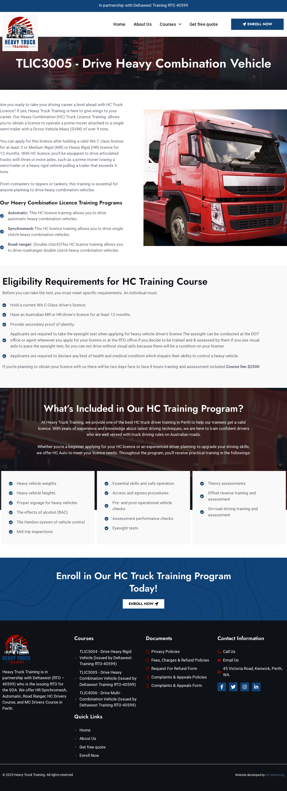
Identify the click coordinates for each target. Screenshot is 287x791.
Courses (170, 24)
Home (119, 24)
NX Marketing (275, 775)
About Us (143, 24)
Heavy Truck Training (29, 775)
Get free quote (204, 24)
